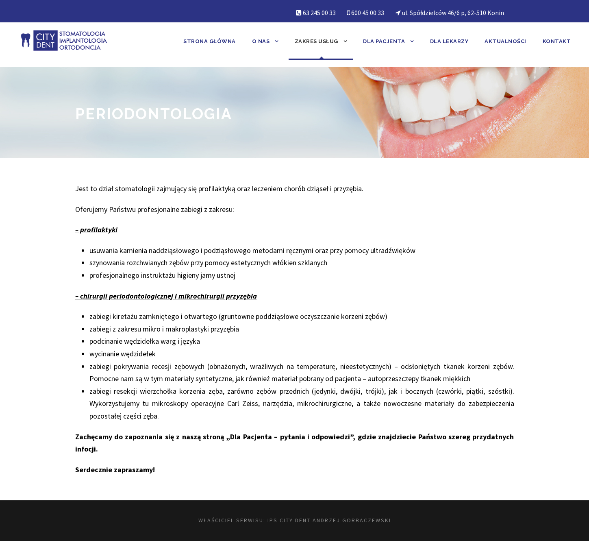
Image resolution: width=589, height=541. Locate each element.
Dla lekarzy (449, 41)
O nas (261, 41)
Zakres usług (316, 41)
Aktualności (505, 41)
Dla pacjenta (384, 41)
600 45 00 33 (367, 13)
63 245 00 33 (319, 13)
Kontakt (557, 41)
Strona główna (209, 41)
